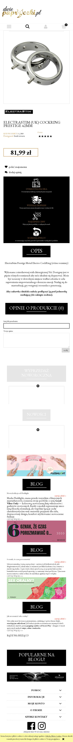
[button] (9, 26)
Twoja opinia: (8, 331)
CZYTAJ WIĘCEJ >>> (15, 519)
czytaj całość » (60, 496)
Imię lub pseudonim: (10, 321)
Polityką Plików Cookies (53, 736)
